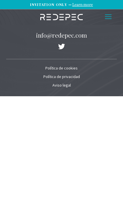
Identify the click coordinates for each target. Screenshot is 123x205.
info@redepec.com (61, 35)
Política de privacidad (61, 76)
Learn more (82, 4)
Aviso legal (61, 85)
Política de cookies (61, 68)
